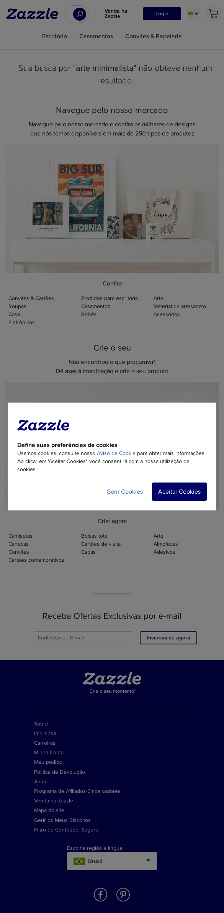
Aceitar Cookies (179, 492)
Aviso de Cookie (116, 453)
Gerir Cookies (124, 492)
